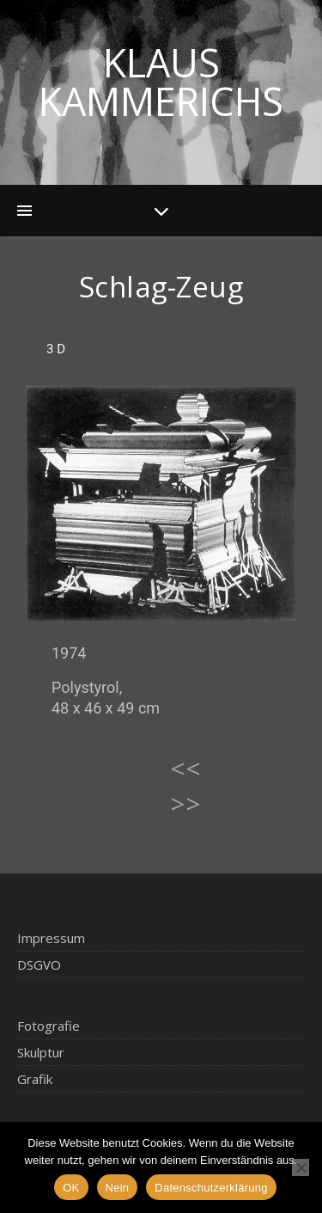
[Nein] (300, 1167)
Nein (118, 1187)
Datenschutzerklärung (211, 1187)
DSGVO (39, 964)
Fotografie (48, 1025)
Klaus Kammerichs (161, 81)
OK (71, 1187)
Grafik (34, 1078)
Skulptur (40, 1052)
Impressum (51, 938)
